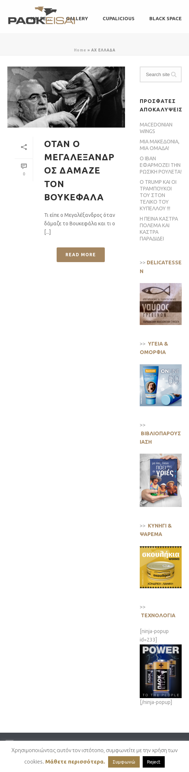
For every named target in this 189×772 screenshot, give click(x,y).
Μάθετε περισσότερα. (75, 761)
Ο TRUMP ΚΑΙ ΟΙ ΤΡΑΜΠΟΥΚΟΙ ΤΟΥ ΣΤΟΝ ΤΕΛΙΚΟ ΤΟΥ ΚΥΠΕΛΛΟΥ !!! (158, 195)
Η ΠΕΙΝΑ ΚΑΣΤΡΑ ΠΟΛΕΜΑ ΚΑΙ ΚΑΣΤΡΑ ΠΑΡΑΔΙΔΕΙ (159, 229)
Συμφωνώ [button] (124, 761)
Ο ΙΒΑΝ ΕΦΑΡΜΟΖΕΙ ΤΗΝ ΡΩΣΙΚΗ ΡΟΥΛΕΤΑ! (161, 165)
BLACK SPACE (165, 18)
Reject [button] (153, 761)
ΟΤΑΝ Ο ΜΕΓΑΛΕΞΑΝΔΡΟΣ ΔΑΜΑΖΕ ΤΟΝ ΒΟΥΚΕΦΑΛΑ (79, 171)
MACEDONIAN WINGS (156, 128)
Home (80, 50)
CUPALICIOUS (119, 18)
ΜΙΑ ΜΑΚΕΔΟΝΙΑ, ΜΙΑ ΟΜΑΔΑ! (159, 145)
